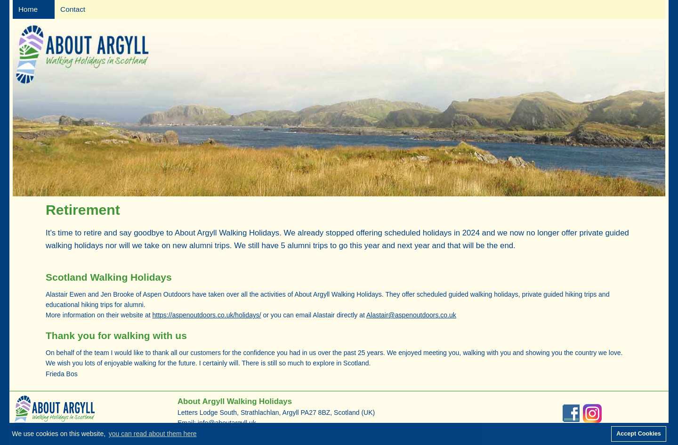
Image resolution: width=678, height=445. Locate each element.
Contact (72, 9)
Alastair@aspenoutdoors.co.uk (411, 315)
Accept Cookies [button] (638, 433)
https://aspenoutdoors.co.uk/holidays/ (206, 315)
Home (28, 9)
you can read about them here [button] (153, 433)
